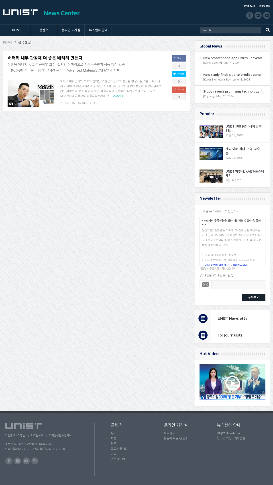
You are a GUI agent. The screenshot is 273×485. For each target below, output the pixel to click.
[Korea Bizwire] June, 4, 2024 (221, 63)
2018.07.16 (67, 103)
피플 (113, 438)
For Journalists (230, 335)
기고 (113, 453)
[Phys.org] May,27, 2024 (218, 96)
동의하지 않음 (225, 275)
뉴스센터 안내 (98, 30)
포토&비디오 (119, 448)
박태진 (85, 103)
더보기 (117, 96)
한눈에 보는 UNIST (175, 438)
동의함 (208, 275)
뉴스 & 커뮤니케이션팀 (231, 438)
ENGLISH (264, 6)
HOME (17, 30)
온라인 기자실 (71, 30)
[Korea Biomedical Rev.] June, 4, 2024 (226, 79)
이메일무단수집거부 (60, 435)
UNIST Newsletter (233, 318)
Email (206, 285)
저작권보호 (37, 435)
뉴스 (113, 433)
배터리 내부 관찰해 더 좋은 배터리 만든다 (45, 58)
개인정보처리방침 (15, 435)
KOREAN (249, 6)
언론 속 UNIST (120, 459)
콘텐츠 (43, 30)
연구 (95, 103)
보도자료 (169, 433)
